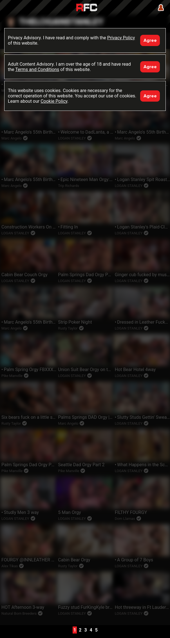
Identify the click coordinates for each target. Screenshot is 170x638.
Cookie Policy (54, 101)
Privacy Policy (121, 37)
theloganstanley (61, 22)
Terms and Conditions (37, 69)
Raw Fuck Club (86, 8)
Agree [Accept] (150, 40)
